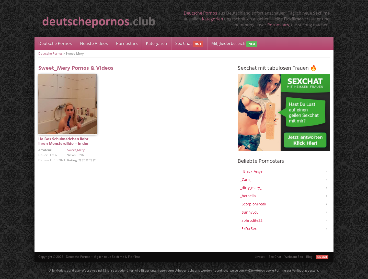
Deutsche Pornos (200, 13)
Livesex (260, 256)
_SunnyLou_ (250, 212)
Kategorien (212, 19)
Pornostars (278, 25)
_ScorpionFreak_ (254, 204)
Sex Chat (189, 44)
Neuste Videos (94, 43)
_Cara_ (245, 179)
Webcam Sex (293, 256)
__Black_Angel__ (253, 171)
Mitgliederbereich (234, 44)
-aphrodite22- (252, 220)
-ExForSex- (249, 228)
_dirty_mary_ (250, 187)
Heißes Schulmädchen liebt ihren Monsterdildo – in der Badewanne (63, 144)
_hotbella (248, 195)
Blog (309, 256)
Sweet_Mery (76, 150)
